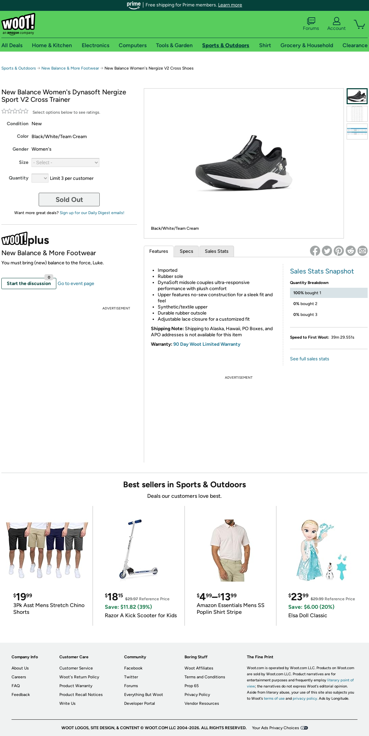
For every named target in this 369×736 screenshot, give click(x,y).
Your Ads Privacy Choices (275, 727)
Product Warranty (75, 685)
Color (22, 136)
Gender (20, 149)
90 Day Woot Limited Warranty (206, 344)
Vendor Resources (201, 703)
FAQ (16, 685)
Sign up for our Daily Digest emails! (92, 212)
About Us (20, 668)
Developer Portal (139, 703)
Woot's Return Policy (79, 677)
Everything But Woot (143, 694)
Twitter (131, 677)
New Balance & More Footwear (70, 68)
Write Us (67, 703)
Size (23, 162)
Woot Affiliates (198, 668)
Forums (311, 24)
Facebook (133, 668)
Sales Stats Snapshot (322, 271)
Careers (19, 677)
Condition (17, 124)
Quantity (18, 178)
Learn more (230, 5)
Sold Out (69, 199)
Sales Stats (217, 251)
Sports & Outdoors (18, 68)
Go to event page (76, 283)
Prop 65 (191, 685)
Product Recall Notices (81, 694)
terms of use (274, 698)
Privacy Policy (197, 694)
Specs (186, 251)
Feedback (21, 694)
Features (158, 251)
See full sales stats (309, 359)
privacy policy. (305, 698)
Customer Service (76, 668)
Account (336, 24)
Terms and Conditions (204, 677)
